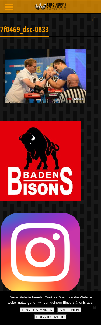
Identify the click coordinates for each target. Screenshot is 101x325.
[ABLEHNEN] (94, 307)
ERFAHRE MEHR (50, 317)
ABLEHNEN (69, 310)
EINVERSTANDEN (37, 310)
